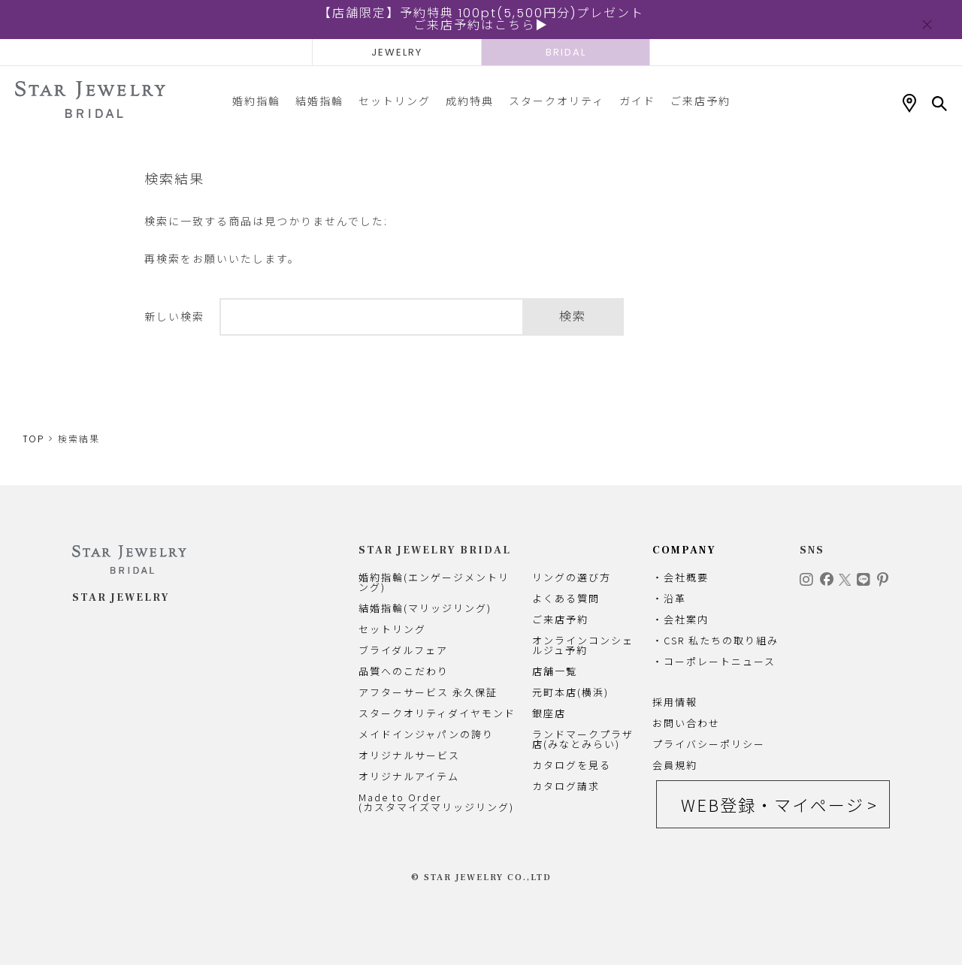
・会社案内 (680, 619)
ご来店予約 (700, 100)
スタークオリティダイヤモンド (437, 713)
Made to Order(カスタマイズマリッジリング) (436, 802)
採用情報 (674, 702)
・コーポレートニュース (714, 661)
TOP (33, 439)
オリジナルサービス (409, 755)
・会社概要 (680, 577)
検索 (572, 316)
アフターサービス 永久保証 (428, 692)
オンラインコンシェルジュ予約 (583, 645)
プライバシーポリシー (708, 744)
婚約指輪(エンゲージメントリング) (434, 582)
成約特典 (470, 100)
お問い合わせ (686, 723)
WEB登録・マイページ (772, 804)
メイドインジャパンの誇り (426, 734)
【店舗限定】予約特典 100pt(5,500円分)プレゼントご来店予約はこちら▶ (481, 19)
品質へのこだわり (403, 671)
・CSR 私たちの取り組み (715, 640)
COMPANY (684, 550)
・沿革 (669, 598)
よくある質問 (566, 598)
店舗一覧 (554, 671)
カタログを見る (571, 765)
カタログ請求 (566, 786)
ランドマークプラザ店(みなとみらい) (583, 739)
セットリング (394, 100)
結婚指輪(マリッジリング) (425, 608)
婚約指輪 (256, 100)
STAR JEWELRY (121, 598)
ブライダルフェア (403, 650)
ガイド (637, 100)
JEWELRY (396, 52)
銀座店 (549, 713)
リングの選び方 (571, 577)
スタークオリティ (556, 100)
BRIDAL (566, 52)
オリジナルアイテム (408, 776)
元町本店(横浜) (570, 692)
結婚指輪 (319, 100)
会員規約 (674, 765)
